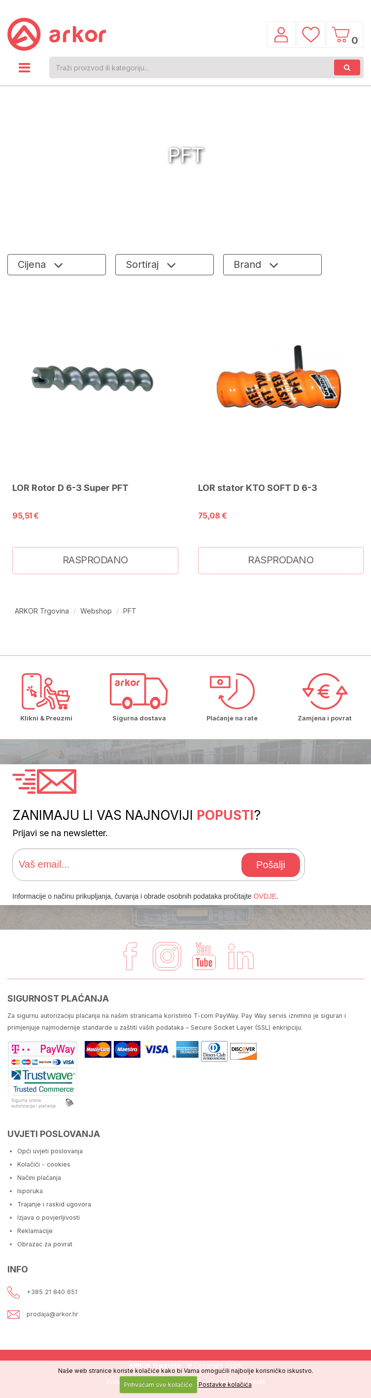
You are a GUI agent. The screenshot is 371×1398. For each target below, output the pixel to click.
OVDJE (265, 896)
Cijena (33, 264)
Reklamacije (35, 1231)
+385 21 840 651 (52, 1292)
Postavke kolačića (225, 1384)
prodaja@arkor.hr (52, 1314)
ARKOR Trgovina (42, 611)
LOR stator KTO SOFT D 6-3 (257, 487)
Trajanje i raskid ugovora (54, 1204)
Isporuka (30, 1191)
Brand (249, 264)
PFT (129, 611)
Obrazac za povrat (44, 1244)
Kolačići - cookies (43, 1164)
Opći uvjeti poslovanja (50, 1151)
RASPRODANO (95, 560)
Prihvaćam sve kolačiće (158, 1384)
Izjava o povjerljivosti (48, 1217)
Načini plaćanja (39, 1177)
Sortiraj (144, 264)
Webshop (96, 611)
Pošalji (270, 864)
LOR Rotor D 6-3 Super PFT (70, 487)
